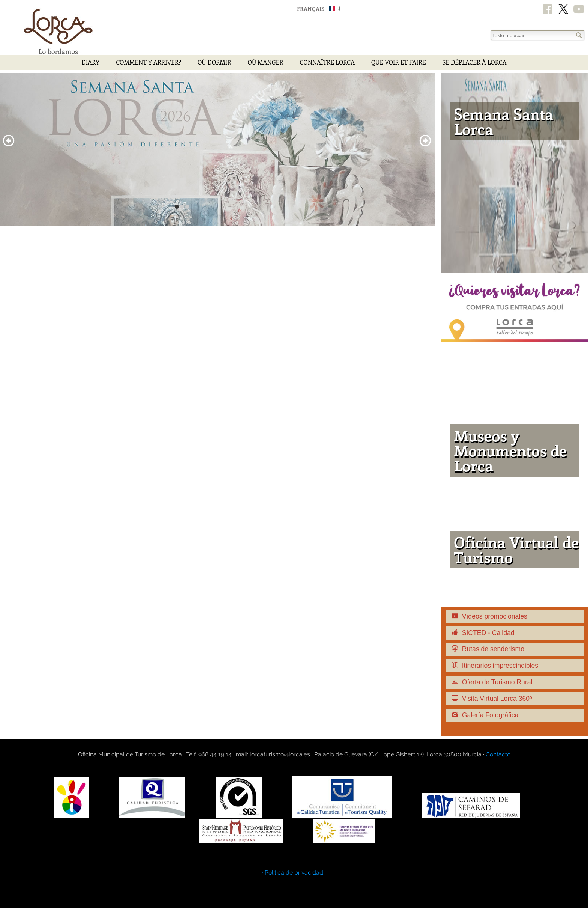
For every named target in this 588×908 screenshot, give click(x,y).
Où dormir (214, 62)
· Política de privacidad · (294, 872)
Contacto (498, 754)
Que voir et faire (398, 62)
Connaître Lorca (327, 62)
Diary (90, 62)
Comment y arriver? (148, 62)
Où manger (265, 62)
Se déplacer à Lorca (474, 62)
